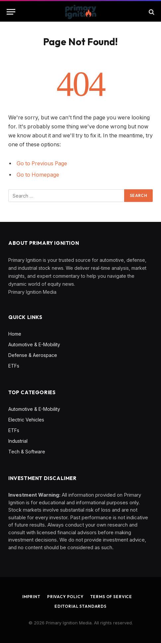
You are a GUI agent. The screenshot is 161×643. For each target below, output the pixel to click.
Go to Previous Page (42, 163)
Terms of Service (111, 596)
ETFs (13, 366)
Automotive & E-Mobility (34, 344)
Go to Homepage (38, 175)
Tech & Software (26, 451)
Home (14, 334)
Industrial (18, 441)
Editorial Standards (80, 606)
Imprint (31, 596)
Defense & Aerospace (32, 355)
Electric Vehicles (26, 419)
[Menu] (11, 11)
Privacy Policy (65, 596)
